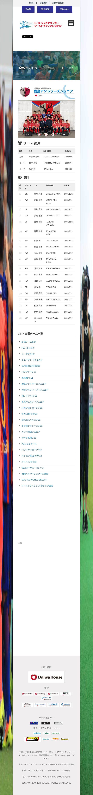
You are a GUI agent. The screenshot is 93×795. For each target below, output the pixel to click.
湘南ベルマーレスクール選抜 (35, 474)
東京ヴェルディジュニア (33, 402)
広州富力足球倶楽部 (31, 366)
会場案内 (43, 3)
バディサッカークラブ (32, 450)
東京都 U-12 (27, 378)
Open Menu (71, 23)
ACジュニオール (29, 444)
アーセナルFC (28, 354)
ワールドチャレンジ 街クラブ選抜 (37, 486)
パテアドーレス (29, 372)
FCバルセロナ (28, 348)
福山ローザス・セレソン (33, 468)
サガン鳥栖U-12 (29, 438)
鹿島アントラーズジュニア (34, 384)
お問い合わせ (58, 3)
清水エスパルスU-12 (31, 420)
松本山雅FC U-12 (30, 414)
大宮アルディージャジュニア (35, 390)
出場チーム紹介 (29, 342)
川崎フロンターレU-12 (32, 408)
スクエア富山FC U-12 (32, 456)
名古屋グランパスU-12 (32, 426)
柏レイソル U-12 (29, 396)
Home (32, 3)
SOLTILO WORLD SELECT (34, 480)
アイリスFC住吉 (29, 462)
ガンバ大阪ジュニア (31, 432)
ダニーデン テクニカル (32, 360)
